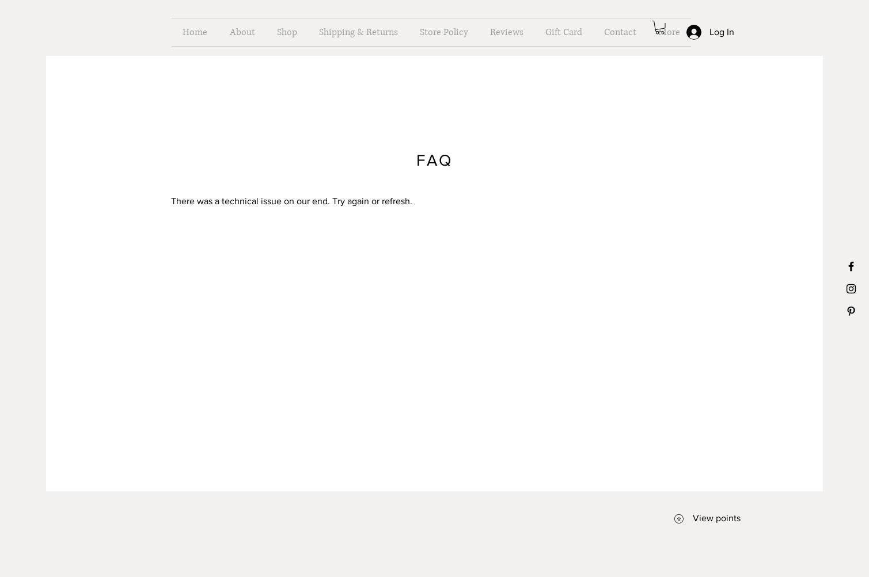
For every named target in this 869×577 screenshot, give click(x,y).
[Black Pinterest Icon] (851, 311)
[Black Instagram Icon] (851, 288)
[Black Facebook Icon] (851, 266)
